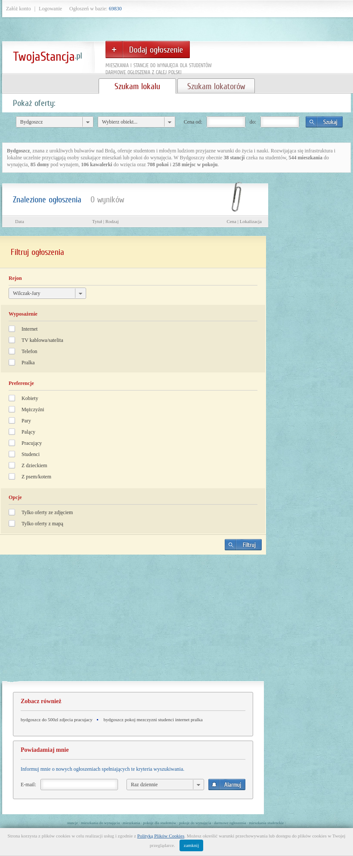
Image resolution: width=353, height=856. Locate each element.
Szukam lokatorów (216, 86)
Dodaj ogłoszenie (147, 49)
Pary (26, 421)
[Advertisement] (133, 621)
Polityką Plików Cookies (160, 835)
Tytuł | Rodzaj (105, 221)
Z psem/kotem (36, 477)
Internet (29, 329)
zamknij (191, 845)
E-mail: (28, 785)
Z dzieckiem (34, 465)
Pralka (28, 363)
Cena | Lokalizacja (244, 221)
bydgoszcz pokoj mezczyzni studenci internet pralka (153, 719)
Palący (28, 432)
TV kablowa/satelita (42, 340)
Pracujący (32, 443)
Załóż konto (18, 9)
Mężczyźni (33, 409)
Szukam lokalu (137, 86)
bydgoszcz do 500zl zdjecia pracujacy (57, 719)
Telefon (29, 351)
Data (19, 221)
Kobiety (30, 398)
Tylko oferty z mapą (42, 524)
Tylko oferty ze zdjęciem (47, 512)
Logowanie (50, 9)
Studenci (31, 454)
